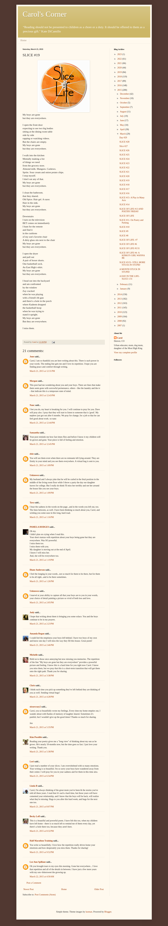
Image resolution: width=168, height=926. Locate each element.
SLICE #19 (124, 180)
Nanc (32, 405)
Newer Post (28, 889)
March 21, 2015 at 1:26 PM (42, 581)
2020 (119, 67)
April (122, 129)
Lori (32, 761)
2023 (119, 54)
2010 (119, 312)
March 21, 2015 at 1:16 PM (42, 517)
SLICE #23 (124, 163)
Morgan (33, 381)
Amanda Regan (37, 633)
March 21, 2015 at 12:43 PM (42, 395)
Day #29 (123, 137)
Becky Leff (35, 816)
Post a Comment (34, 883)
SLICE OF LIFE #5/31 (129, 248)
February (124, 284)
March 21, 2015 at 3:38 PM (42, 675)
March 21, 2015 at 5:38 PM (42, 751)
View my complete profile (125, 352)
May (122, 125)
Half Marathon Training (41, 841)
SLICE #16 (124, 193)
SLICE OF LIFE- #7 (128, 240)
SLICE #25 (124, 155)
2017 (119, 81)
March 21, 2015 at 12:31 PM (42, 371)
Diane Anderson (37, 570)
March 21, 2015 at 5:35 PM (42, 727)
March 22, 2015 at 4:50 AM (42, 876)
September (125, 107)
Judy (32, 612)
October (124, 103)
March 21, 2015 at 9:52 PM (42, 852)
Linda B (33, 786)
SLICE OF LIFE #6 (128, 244)
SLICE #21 (124, 172)
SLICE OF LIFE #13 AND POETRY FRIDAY (131, 210)
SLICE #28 (124, 142)
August (123, 111)
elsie (32, 454)
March (123, 134)
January (123, 289)
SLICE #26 (124, 150)
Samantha (34, 432)
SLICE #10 (124, 227)
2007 (119, 325)
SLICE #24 (124, 159)
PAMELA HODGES (39, 527)
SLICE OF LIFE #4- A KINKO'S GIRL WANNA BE (132, 255)
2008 (119, 321)
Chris (32, 685)
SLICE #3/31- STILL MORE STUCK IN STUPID (132, 263)
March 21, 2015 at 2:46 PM (42, 645)
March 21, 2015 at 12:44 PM (42, 423)
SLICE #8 (123, 235)
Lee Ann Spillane (38, 862)
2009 (119, 316)
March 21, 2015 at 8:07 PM (42, 806)
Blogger (107, 912)
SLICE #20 (124, 176)
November (125, 98)
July (122, 116)
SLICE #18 (124, 185)
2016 (119, 85)
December (125, 94)
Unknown (34, 475)
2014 (119, 294)
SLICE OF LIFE (126, 216)
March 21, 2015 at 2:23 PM (42, 624)
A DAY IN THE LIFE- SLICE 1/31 (129, 277)
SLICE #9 (123, 231)
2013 (119, 299)
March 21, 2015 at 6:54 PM (42, 776)
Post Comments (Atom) (45, 894)
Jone (32, 356)
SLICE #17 (124, 189)
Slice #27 (123, 146)
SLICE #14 (124, 204)
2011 (119, 307)
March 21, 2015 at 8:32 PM (42, 831)
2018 (119, 76)
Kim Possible (36, 737)
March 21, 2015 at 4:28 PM (42, 697)
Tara (32, 502)
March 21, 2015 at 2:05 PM (42, 602)
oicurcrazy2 (35, 707)
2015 (119, 90)
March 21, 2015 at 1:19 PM (42, 560)
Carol (119, 338)
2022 (119, 59)
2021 (119, 63)
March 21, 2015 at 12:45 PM (42, 444)
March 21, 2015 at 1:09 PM (42, 465)
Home (23, 40)
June (122, 120)
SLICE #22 (124, 167)
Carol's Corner (45, 14)
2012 (119, 303)
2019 (119, 72)
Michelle (34, 655)
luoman (89, 912)
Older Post (99, 889)
